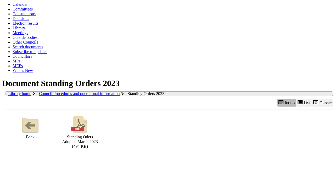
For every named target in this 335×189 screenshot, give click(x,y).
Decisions (21, 18)
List (304, 102)
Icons (286, 102)
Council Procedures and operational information (79, 93)
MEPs (18, 66)
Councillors (22, 56)
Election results (25, 23)
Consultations (24, 14)
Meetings (20, 32)
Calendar (20, 4)
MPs (16, 61)
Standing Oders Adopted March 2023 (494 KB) (80, 132)
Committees (23, 9)
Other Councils (25, 42)
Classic (322, 102)
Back (30, 127)
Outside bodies (25, 37)
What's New (23, 70)
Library (19, 28)
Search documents (28, 47)
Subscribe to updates (30, 51)
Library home (19, 93)
